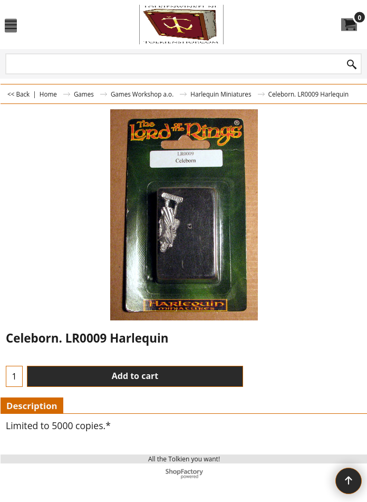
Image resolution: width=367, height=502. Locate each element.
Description (31, 406)
